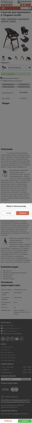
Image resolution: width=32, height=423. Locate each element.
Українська (22, 213)
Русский (8, 213)
